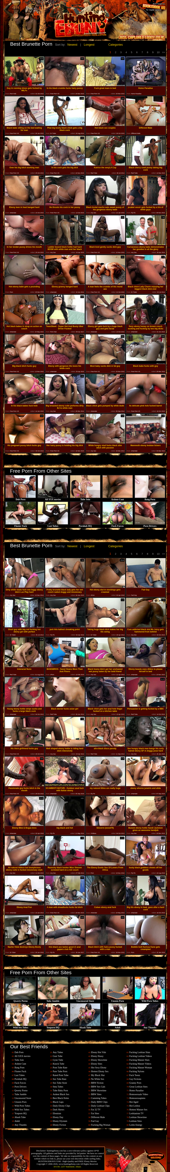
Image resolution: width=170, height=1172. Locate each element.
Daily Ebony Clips (61, 1106)
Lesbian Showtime (138, 1117)
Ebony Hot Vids (98, 1052)
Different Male (98, 1117)
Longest (89, 44)
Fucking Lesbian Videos (140, 1056)
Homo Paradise (136, 1090)
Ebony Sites (96, 1064)
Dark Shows (58, 1109)
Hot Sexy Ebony (98, 1067)
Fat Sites (95, 1113)
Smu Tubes (58, 1086)
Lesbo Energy (135, 1125)
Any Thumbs (150, 1026)
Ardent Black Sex (61, 1094)
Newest (72, 44)
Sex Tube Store (60, 1083)
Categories (115, 44)
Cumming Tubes (98, 1098)
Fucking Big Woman (100, 1125)
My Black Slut (98, 1075)
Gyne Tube (58, 1060)
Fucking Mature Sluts (139, 1060)
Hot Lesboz (134, 1106)
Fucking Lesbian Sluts (139, 1052)
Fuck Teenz (134, 1075)
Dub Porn (20, 498)
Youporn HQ (53, 1026)
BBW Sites (96, 1094)
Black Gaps (58, 1102)
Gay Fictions (135, 1079)
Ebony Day (58, 1117)
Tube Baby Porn (60, 1090)
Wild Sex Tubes (20, 1026)
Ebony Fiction (59, 1125)
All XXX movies (53, 498)
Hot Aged (133, 1102)
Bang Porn (150, 498)
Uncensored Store (85, 1000)
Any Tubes (58, 1052)
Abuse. (78, 1166)
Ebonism (57, 1113)
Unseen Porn (117, 1000)
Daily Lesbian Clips (100, 1106)
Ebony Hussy (97, 1056)
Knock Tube (58, 1064)
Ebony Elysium (60, 1121)
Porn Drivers (150, 525)
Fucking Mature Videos (140, 1064)
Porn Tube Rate (60, 1067)
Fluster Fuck (20, 525)
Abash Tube (85, 1026)
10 (158, 52)
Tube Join (85, 498)
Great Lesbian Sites (138, 1086)
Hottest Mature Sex (138, 1109)
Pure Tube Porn (60, 1071)
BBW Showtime (98, 1090)
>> (163, 52)
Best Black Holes (61, 1098)
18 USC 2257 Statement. (64, 1166)
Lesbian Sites (135, 1121)
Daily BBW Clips (99, 1102)
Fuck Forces (117, 525)
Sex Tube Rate (59, 1079)
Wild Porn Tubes (150, 1000)
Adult (117, 1026)
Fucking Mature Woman (140, 1067)
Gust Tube (57, 1056)
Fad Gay (95, 1121)
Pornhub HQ (85, 525)
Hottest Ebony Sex (99, 1071)
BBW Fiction (97, 1083)
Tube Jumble (53, 1000)
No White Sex (97, 1079)
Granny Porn (135, 1083)
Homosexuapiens (137, 1098)
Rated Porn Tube (60, 1075)
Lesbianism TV (136, 1113)
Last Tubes (53, 525)
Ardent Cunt (117, 498)
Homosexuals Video (138, 1094)
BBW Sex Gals (98, 1086)
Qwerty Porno (20, 1000)
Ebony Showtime (99, 1060)
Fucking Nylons (136, 1071)
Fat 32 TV (95, 1109)
